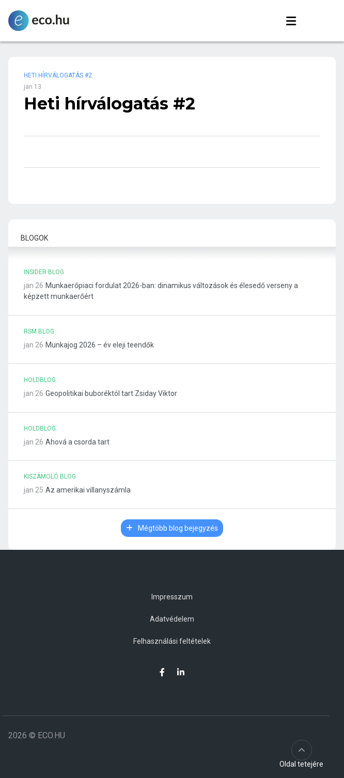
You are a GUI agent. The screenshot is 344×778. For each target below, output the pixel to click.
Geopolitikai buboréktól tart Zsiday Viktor (111, 393)
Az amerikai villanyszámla (88, 490)
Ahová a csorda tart (77, 442)
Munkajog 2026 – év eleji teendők (99, 345)
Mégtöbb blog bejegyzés (172, 528)
